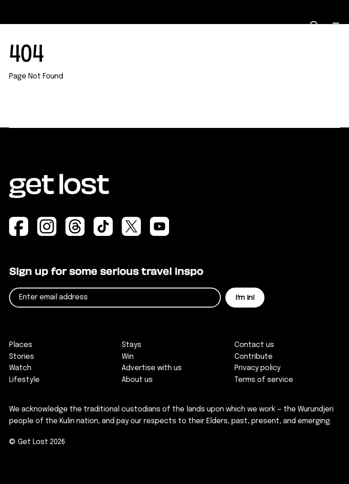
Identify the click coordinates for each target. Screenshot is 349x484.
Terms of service (263, 380)
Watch (20, 368)
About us (137, 380)
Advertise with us (152, 368)
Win (128, 357)
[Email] (115, 298)
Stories (21, 357)
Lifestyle (24, 380)
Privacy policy (257, 368)
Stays (131, 345)
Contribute (253, 357)
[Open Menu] (336, 26)
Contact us (254, 345)
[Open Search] (314, 25)
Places (20, 345)
